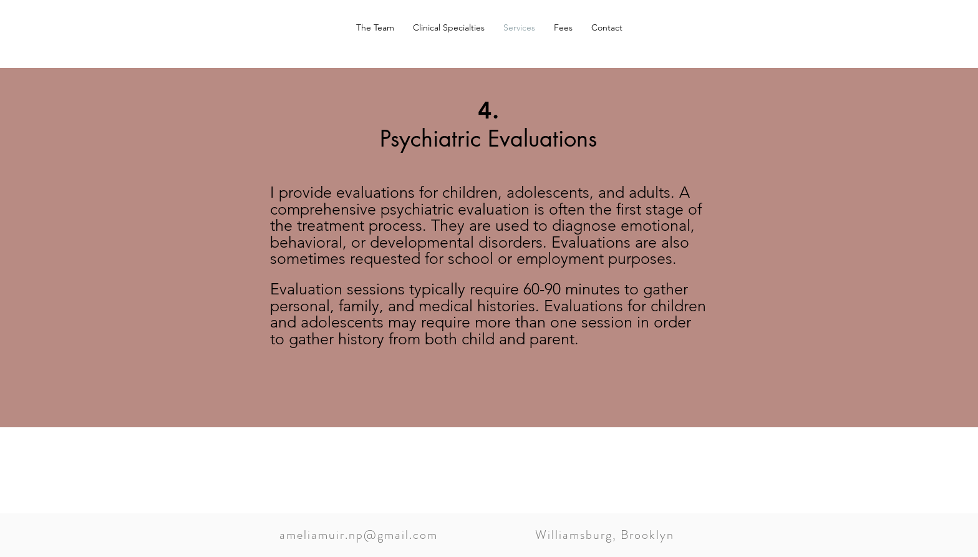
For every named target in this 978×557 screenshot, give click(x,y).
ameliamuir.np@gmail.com (358, 535)
